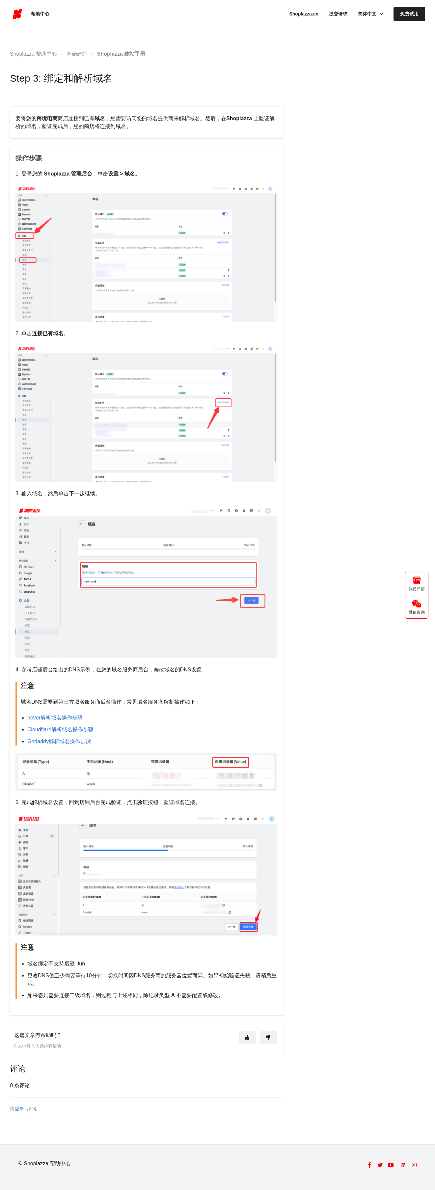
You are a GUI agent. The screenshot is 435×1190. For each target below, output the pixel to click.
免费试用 (409, 13)
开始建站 (77, 54)
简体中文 (368, 13)
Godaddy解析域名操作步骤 (59, 741)
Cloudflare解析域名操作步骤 (60, 729)
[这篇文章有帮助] (247, 1037)
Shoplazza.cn (303, 13)
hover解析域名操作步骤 (55, 717)
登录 (19, 1108)
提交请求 (338, 13)
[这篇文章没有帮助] (268, 1037)
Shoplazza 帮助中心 (33, 54)
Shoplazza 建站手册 (121, 54)
